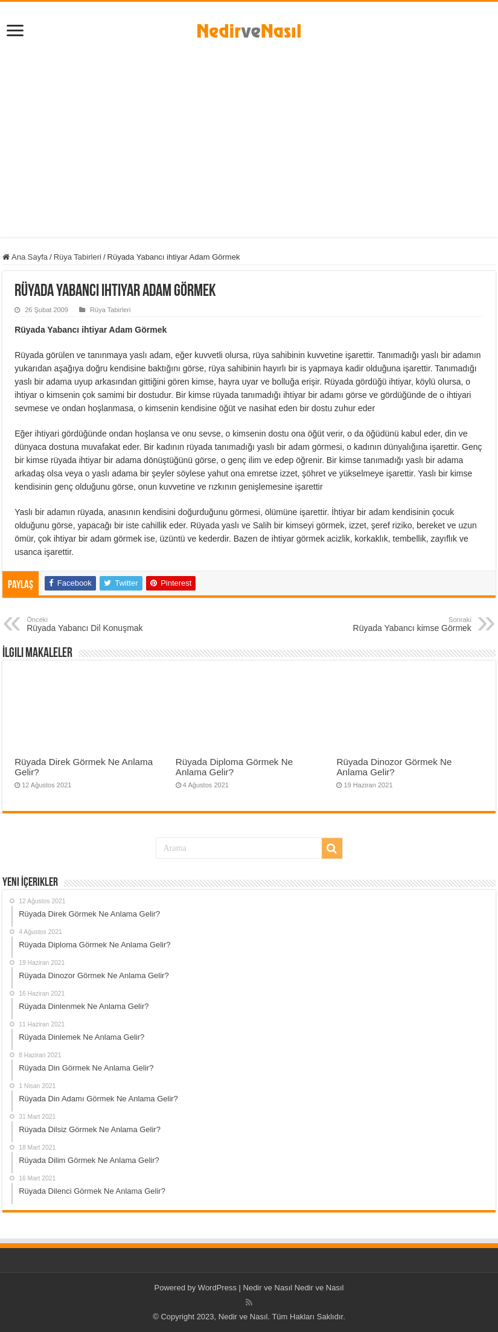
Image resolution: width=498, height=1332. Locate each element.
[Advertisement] (249, 134)
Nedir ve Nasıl (319, 1287)
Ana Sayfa (25, 256)
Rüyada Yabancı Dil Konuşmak (88, 624)
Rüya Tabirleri (77, 256)
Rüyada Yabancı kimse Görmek (409, 624)
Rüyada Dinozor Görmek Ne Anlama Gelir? (394, 767)
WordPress (217, 1287)
